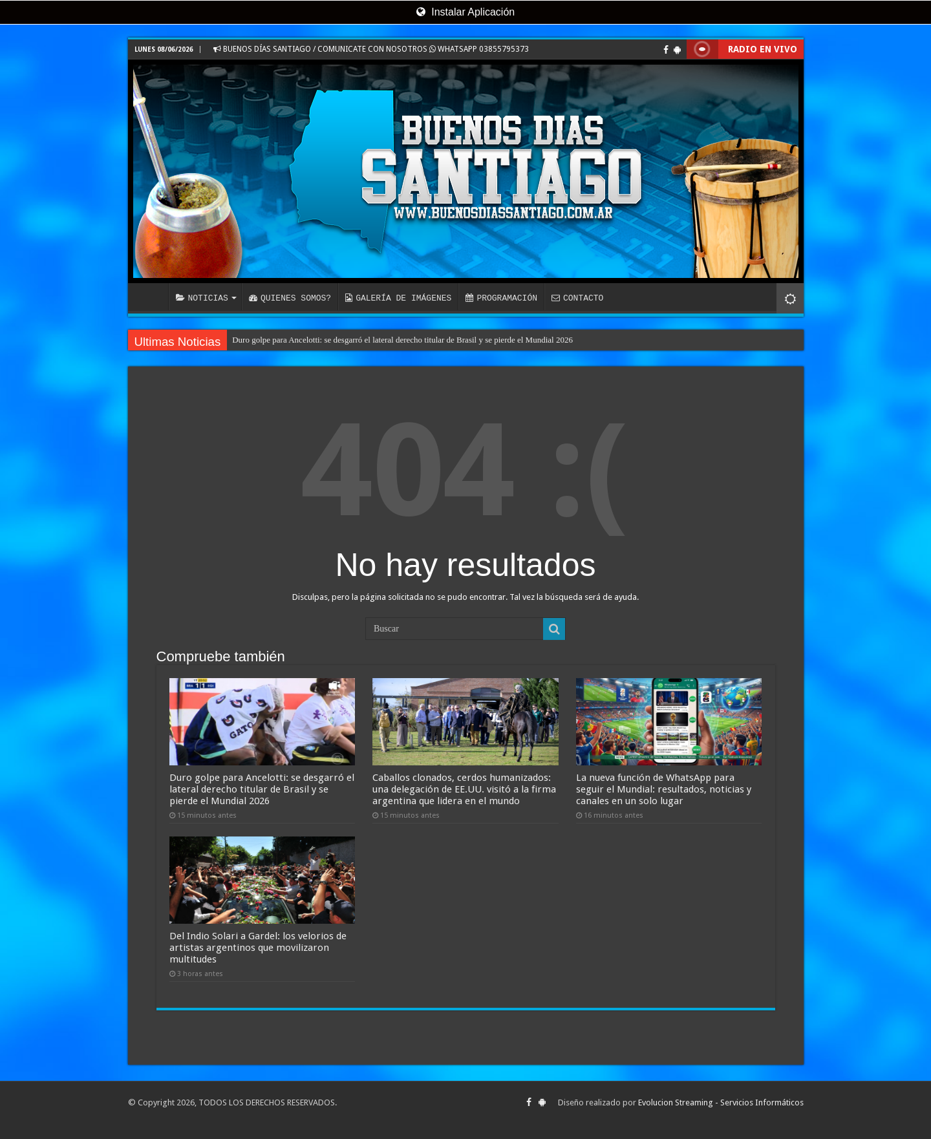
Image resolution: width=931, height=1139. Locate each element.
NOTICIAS (202, 298)
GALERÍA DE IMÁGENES (398, 298)
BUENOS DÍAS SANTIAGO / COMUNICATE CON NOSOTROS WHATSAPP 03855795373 (371, 49)
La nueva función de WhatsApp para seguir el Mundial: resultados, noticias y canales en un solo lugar (663, 789)
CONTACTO (577, 298)
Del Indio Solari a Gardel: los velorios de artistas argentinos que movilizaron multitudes (258, 947)
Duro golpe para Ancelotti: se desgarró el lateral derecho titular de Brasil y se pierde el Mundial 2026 (402, 340)
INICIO (151, 296)
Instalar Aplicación (465, 11)
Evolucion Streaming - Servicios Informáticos (721, 1102)
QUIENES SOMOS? (290, 298)
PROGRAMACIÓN (501, 298)
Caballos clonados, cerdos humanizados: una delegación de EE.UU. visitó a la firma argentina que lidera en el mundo (464, 789)
